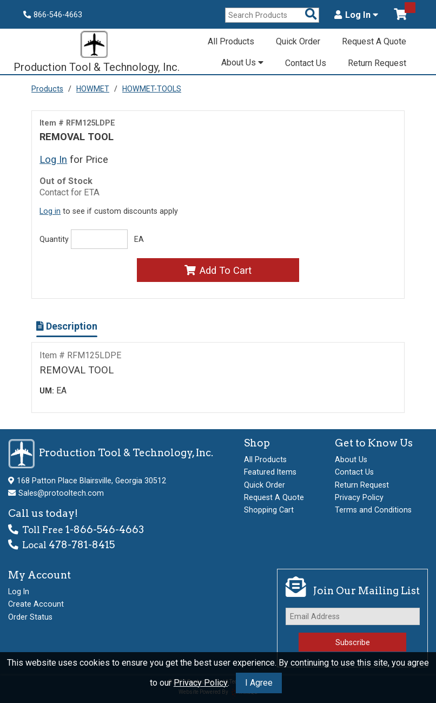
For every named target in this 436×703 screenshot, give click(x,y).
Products (47, 88)
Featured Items (270, 472)
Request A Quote (374, 41)
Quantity (54, 239)
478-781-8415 (82, 544)
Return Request (377, 63)
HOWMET (92, 88)
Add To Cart (217, 270)
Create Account (36, 604)
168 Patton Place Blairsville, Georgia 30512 (91, 480)
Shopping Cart (269, 509)
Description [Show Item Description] (66, 326)
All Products (231, 41)
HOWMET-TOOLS (151, 88)
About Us (242, 62)
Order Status (30, 617)
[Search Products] (311, 15)
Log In (356, 15)
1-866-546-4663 (104, 529)
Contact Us (305, 63)
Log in (50, 211)
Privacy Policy (201, 683)
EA (139, 239)
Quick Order (298, 41)
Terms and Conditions (373, 509)
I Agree (259, 683)
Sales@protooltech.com (61, 493)
